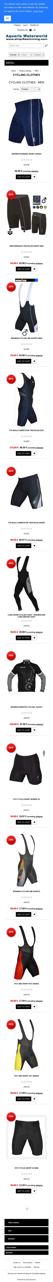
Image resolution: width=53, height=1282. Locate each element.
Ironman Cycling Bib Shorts (26, 891)
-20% (10, 194)
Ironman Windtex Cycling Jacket (26, 707)
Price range (13, 1222)
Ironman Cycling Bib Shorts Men (26, 338)
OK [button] (7, 18)
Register (17, 25)
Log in (25, 25)
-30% (10, 286)
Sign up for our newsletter (22, 1267)
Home (13, 71)
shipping (34, 171)
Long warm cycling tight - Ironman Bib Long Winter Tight (26, 616)
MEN (37, 71)
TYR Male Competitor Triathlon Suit (26, 430)
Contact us (16, 1262)
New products (27, 1262)
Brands (11, 1239)
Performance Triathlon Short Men (26, 246)
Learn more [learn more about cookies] (38, 11)
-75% (10, 1116)
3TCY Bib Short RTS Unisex (26, 984)
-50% (10, 379)
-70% (10, 655)
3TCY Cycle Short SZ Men (26, 1168)
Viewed (37, 1262)
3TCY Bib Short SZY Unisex (26, 1076)
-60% (10, 563)
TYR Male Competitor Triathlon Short (26, 523)
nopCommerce (31, 1279)
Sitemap (36, 1267)
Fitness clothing (25, 71)
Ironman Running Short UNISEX (26, 154)
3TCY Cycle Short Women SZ (26, 799)
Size (9, 1231)
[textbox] (26, 45)
